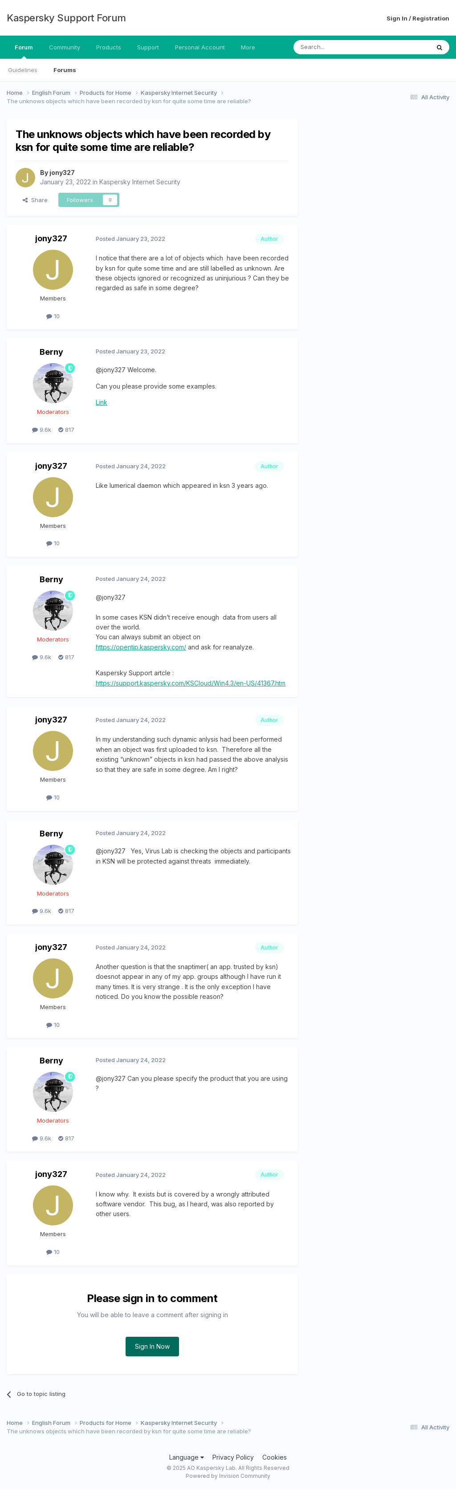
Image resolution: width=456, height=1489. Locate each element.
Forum (24, 51)
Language (186, 1457)
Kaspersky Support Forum (66, 18)
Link (101, 402)
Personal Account (200, 47)
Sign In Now (152, 1346)
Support (148, 47)
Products (108, 47)
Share (35, 199)
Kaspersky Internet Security (139, 182)
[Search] (338, 47)
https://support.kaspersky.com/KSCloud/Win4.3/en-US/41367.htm (190, 683)
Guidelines (22, 69)
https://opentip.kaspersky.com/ (141, 647)
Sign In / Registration (418, 18)
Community (64, 47)
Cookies (274, 1457)
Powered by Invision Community (228, 1476)
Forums (64, 69)
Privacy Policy (233, 1457)
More (248, 47)
